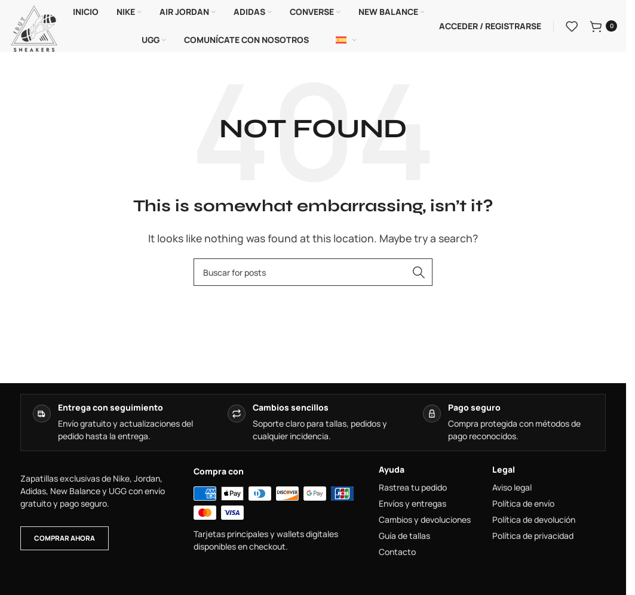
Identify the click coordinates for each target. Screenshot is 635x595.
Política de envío (523, 505)
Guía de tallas (404, 537)
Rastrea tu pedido (413, 489)
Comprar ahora (64, 539)
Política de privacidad (532, 537)
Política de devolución (533, 521)
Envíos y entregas (412, 505)
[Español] (346, 41)
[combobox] (313, 274)
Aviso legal (512, 489)
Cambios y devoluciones (425, 521)
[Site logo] (34, 27)
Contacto (397, 553)
